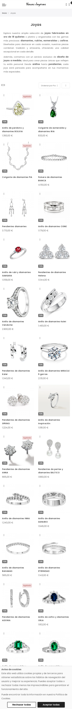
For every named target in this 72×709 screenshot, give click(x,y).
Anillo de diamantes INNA (16, 518)
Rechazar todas (21, 704)
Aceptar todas (51, 704)
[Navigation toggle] (4, 4)
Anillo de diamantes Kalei (52, 321)
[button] (4, 95)
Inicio (4, 13)
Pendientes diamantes (14, 226)
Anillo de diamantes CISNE (52, 226)
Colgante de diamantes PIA (17, 177)
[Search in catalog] (66, 4)
